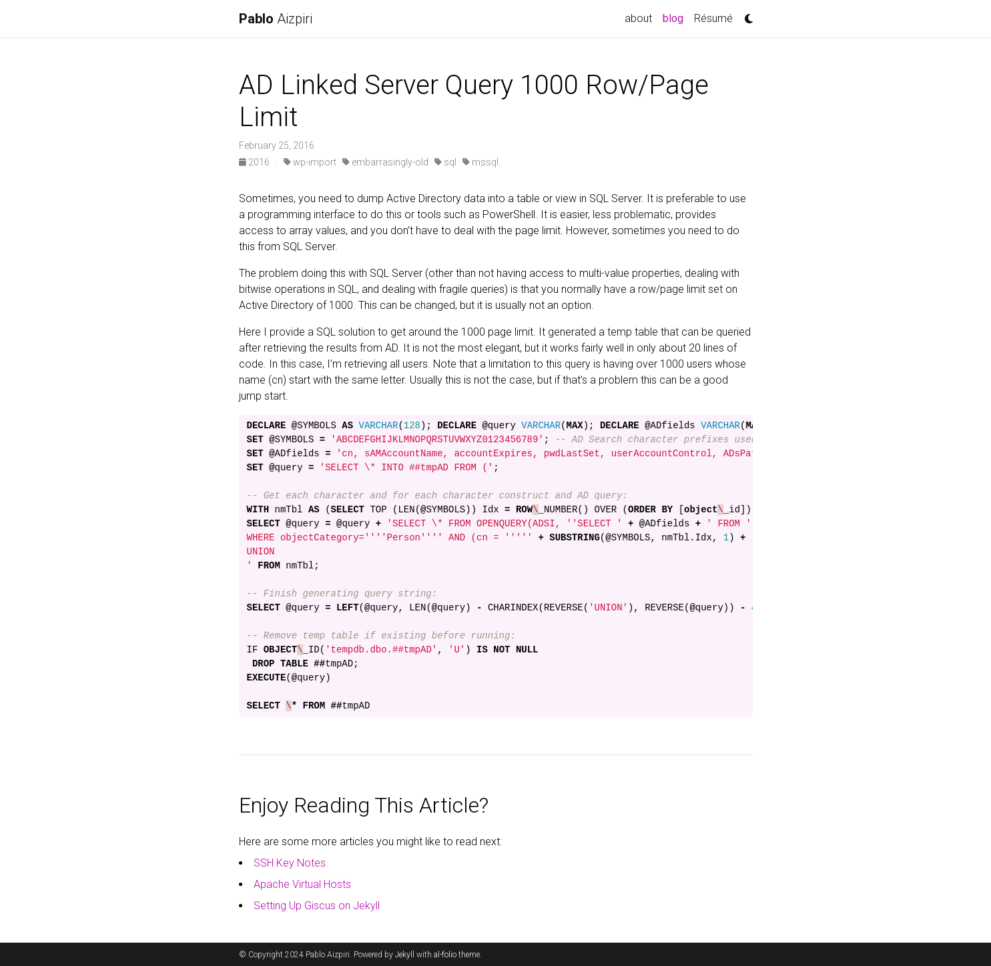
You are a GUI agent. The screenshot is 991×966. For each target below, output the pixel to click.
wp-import (310, 162)
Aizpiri (275, 19)
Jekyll (404, 954)
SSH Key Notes (290, 863)
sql (445, 162)
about (638, 18)
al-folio (445, 954)
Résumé (713, 18)
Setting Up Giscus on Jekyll (317, 905)
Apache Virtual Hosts (302, 884)
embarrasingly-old (385, 162)
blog (676, 17)
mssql (480, 162)
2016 (255, 162)
